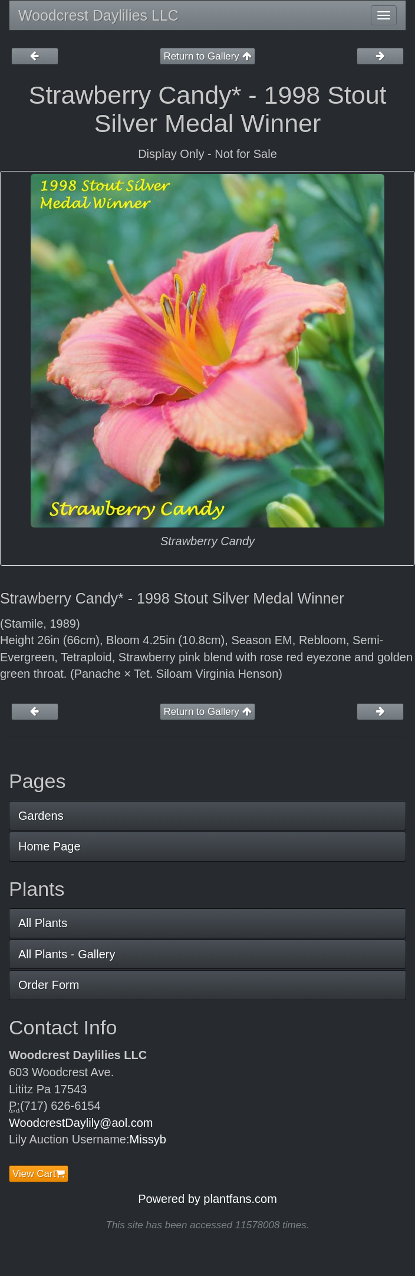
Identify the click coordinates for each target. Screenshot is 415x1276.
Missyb (148, 1139)
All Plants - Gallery (67, 954)
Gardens (41, 815)
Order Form (48, 984)
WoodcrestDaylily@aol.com (81, 1122)
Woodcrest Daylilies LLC (98, 15)
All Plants (42, 922)
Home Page (49, 846)
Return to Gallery (207, 56)
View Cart (38, 1173)
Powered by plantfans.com (207, 1198)
